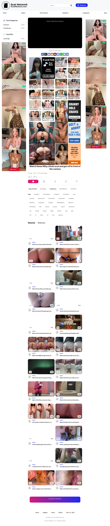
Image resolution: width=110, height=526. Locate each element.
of (47, 215)
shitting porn (60, 202)
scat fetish (61, 198)
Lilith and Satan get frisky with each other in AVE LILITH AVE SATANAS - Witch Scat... (42, 444)
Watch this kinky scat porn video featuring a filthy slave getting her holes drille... (70, 244)
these (44, 211)
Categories (86, 13)
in (35, 215)
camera (60, 215)
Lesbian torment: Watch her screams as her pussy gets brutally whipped (42, 466)
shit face (70, 202)
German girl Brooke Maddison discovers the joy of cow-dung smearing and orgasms (70, 333)
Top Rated (65, 13)
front (41, 215)
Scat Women (63, 189)
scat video (51, 198)
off (30, 215)
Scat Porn (73, 189)
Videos (23, 13)
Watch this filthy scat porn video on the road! (42, 400)
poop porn (41, 202)
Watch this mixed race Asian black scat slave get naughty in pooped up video (70, 400)
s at (30, 211)
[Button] (33, 181)
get (72, 211)
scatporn (56, 194)
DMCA (60, 512)
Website (41, 223)
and (66, 211)
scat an (55, 206)
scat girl (50, 202)
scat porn (36, 194)
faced (47, 206)
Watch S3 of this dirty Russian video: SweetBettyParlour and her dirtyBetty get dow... (42, 333)
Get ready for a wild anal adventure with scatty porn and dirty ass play (70, 266)
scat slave (66, 194)
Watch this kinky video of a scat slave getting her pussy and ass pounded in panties (70, 355)
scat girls (71, 198)
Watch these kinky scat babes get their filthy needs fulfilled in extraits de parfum (42, 266)
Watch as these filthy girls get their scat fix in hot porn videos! (42, 311)
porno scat (41, 198)
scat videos (46, 194)
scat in (63, 206)
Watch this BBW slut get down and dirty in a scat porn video (42, 355)
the (53, 215)
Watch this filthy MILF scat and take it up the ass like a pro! (70, 489)
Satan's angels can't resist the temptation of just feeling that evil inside (42, 489)
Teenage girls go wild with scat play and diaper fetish (70, 466)
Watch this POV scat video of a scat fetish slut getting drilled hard (70, 377)
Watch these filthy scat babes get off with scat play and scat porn (42, 289)
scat (74, 194)
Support (45, 512)
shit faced (32, 206)
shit (40, 206)
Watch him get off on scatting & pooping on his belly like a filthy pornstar (70, 422)
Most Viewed (44, 13)
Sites (105, 13)
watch (37, 211)
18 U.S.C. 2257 (70, 512)
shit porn (31, 202)
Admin (33, 242)
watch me (71, 206)
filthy (51, 211)
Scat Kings (43, 189)
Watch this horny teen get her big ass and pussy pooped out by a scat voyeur (42, 377)
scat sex (31, 198)
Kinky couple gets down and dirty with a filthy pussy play (70, 444)
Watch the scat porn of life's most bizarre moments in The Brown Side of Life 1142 (70, 289)
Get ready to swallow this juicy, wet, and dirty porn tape (42, 422)
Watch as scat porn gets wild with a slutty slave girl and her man (42, 244)
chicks (59, 211)
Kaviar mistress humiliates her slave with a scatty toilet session (70, 311)
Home (5, 13)
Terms (53, 512)
